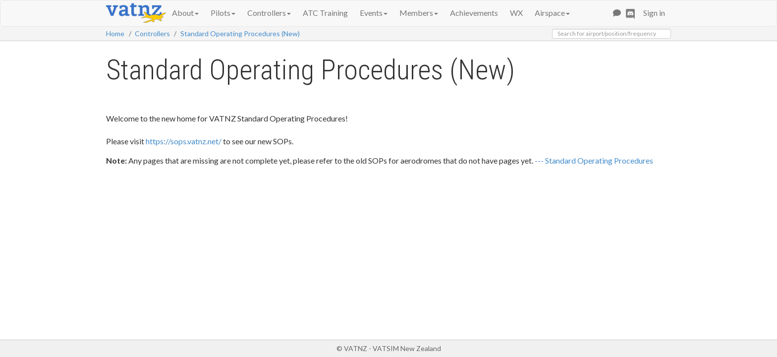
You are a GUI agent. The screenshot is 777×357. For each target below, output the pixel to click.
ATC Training (325, 12)
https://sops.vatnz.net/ (184, 141)
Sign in (654, 12)
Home (115, 33)
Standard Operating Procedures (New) (240, 33)
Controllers (269, 12)
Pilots (223, 12)
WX (516, 12)
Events (374, 12)
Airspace (552, 12)
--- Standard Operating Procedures (594, 160)
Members (418, 12)
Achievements (474, 12)
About (185, 12)
